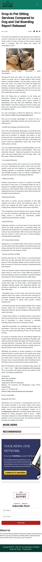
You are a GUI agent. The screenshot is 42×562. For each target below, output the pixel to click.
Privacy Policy (26, 549)
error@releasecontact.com (10, 411)
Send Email (9, 380)
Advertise (25, 503)
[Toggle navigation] (37, 4)
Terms (19, 549)
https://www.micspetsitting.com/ (22, 115)
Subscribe (21, 523)
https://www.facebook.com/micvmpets (27, 368)
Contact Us (17, 503)
